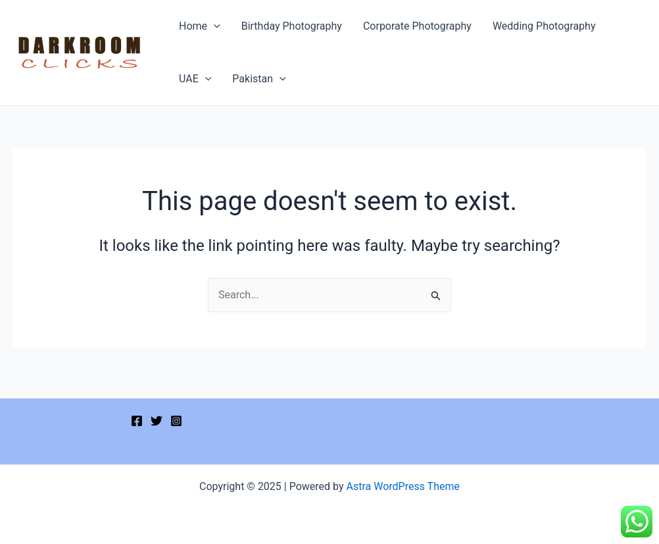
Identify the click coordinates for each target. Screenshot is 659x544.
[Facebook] (137, 421)
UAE (195, 79)
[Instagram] (176, 421)
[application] (213, 26)
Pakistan (258, 79)
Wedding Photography (544, 26)
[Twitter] (156, 421)
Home (199, 26)
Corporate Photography (417, 26)
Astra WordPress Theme (403, 486)
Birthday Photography (291, 26)
